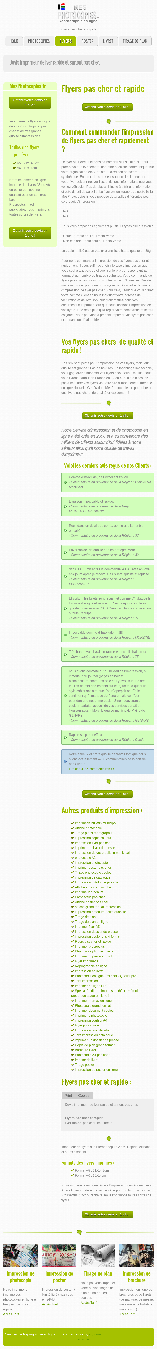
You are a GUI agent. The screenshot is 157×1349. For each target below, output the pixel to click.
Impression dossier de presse (96, 931)
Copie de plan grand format (95, 1045)
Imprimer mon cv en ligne (93, 1000)
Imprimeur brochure (89, 892)
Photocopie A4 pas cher (92, 1055)
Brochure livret (85, 1050)
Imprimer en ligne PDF (91, 986)
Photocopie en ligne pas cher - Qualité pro (105, 976)
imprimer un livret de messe (95, 848)
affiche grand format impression (98, 907)
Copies (84, 1096)
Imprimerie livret (86, 1060)
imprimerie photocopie (91, 1015)
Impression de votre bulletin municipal (102, 852)
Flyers (65, 41)
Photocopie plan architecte (94, 951)
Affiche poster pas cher (91, 902)
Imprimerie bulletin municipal (96, 823)
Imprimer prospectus (90, 946)
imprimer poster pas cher (93, 867)
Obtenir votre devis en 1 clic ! (30, 102)
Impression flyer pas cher (93, 843)
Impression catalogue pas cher (97, 882)
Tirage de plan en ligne (91, 922)
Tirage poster (84, 1065)
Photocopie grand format (93, 1005)
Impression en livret (89, 971)
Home (14, 41)
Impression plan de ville (92, 1030)
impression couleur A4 (91, 1020)
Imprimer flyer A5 (87, 926)
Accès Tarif (11, 1314)
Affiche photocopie (88, 828)
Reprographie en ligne (91, 966)
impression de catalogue (92, 877)
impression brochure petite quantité (100, 912)
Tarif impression (86, 981)
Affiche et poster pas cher (93, 887)
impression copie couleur (93, 838)
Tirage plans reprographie (93, 833)
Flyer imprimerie (87, 961)
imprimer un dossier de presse (97, 1040)
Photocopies (39, 41)
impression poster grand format (97, 936)
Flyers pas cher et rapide (93, 941)
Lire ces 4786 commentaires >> (92, 769)
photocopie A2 (85, 857)
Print (68, 1096)
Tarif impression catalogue (94, 1035)
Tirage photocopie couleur (94, 872)
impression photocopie (91, 862)
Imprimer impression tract (93, 956)
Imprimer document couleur (95, 1010)
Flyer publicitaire (87, 1025)
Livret (108, 41)
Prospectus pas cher (90, 897)
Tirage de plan (135, 41)
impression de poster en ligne (96, 1069)
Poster (87, 41)
